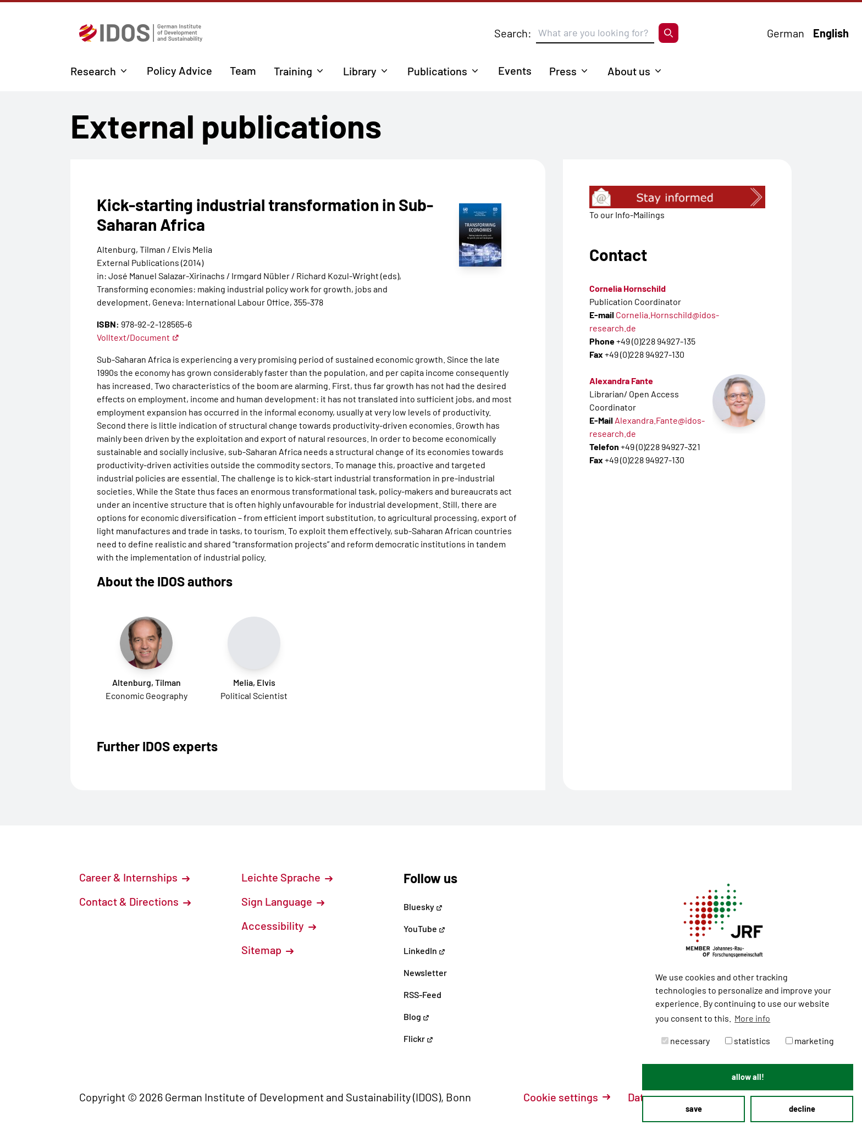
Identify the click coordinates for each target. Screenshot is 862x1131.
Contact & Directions (135, 901)
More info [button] (752, 1018)
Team (243, 70)
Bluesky (423, 906)
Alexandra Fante (621, 380)
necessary (685, 1040)
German (785, 33)
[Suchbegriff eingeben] (595, 33)
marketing (810, 1040)
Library (360, 70)
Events (515, 70)
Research (93, 70)
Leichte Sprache (287, 877)
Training (293, 70)
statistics (747, 1040)
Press (563, 70)
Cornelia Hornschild (627, 288)
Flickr (418, 1038)
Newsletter (425, 972)
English (831, 33)
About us (628, 70)
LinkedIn (424, 950)
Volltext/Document (138, 337)
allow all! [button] (748, 1077)
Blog (416, 1016)
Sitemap (267, 949)
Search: (513, 33)
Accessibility (278, 925)
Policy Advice (179, 70)
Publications (437, 70)
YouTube (424, 928)
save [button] (694, 1108)
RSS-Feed (422, 994)
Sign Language (282, 901)
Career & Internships (134, 877)
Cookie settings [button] (566, 1097)
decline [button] (802, 1108)
